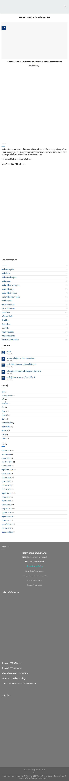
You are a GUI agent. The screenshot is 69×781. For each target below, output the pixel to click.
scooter (4, 266)
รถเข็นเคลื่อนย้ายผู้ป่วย (9, 277)
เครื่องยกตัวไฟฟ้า (7, 316)
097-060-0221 (15, 229)
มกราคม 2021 (6, 466)
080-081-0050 (15, 234)
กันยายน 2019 (6, 501)
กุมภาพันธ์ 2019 (7, 524)
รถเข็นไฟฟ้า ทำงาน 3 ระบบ (11, 285)
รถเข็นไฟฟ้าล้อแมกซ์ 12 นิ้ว (11, 297)
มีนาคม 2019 (6, 520)
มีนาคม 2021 (6, 458)
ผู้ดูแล (3, 411)
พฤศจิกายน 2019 (7, 493)
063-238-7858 (22, 239)
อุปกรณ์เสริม (6, 312)
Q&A (3, 392)
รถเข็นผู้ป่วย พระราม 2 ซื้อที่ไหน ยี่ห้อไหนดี (21, 377)
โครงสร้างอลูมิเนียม (8, 332)
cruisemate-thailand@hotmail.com (22, 249)
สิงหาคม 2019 (6, 505)
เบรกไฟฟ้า (5, 328)
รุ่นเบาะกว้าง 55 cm (8, 308)
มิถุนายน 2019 (6, 512)
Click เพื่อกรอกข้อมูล (18, 244)
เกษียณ (4, 438)
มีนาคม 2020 (6, 481)
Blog (34, 773)
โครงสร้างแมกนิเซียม (8, 336)
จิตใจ (3, 399)
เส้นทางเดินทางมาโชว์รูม (34, 566)
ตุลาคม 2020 (6, 473)
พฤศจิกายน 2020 (7, 470)
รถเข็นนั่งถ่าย (6, 273)
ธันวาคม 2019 (6, 489)
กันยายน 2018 (6, 528)
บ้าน (3, 407)
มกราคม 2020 (6, 485)
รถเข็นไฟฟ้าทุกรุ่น (7, 289)
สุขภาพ (4, 430)
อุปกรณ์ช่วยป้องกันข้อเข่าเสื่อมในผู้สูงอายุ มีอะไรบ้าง (24, 371)
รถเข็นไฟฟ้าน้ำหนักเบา (9, 293)
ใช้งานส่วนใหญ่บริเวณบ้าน (10, 340)
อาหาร (4, 434)
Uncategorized (7, 395)
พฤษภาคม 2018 (7, 532)
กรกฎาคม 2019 (7, 508)
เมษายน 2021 (6, 454)
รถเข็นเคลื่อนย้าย (7, 423)
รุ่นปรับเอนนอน (7, 301)
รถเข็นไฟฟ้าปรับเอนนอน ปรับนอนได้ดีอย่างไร (21, 364)
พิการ (3, 419)
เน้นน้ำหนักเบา (6, 324)
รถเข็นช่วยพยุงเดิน (8, 269)
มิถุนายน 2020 (6, 477)
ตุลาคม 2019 (6, 497)
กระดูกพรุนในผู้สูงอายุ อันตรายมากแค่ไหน (20, 358)
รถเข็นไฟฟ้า (6, 427)
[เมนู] (3, 6)
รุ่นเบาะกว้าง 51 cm (8, 305)
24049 (9, 352)
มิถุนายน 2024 (6, 450)
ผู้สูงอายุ (4, 415)
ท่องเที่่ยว (5, 403)
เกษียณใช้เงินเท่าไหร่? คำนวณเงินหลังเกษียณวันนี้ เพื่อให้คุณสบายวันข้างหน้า (34, 62)
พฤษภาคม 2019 (7, 516)
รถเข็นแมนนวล (6, 281)
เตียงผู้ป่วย (5, 320)
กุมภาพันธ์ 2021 (7, 462)
